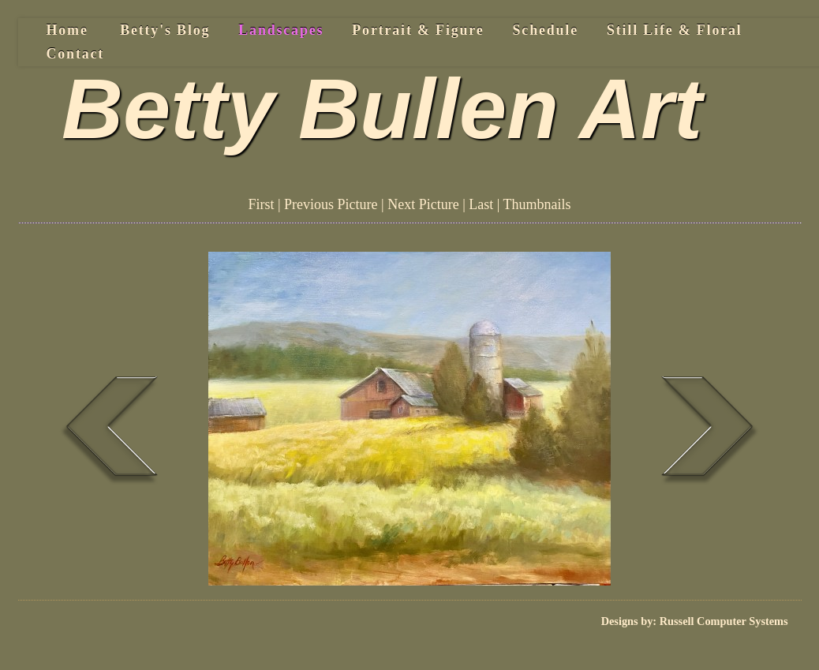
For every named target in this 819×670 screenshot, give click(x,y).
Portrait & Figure (418, 30)
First (261, 204)
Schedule (545, 30)
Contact (76, 54)
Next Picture (422, 204)
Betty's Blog (165, 30)
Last (481, 204)
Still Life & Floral (674, 30)
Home (67, 30)
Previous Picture (331, 204)
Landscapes (280, 30)
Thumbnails (537, 204)
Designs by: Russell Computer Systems (694, 621)
